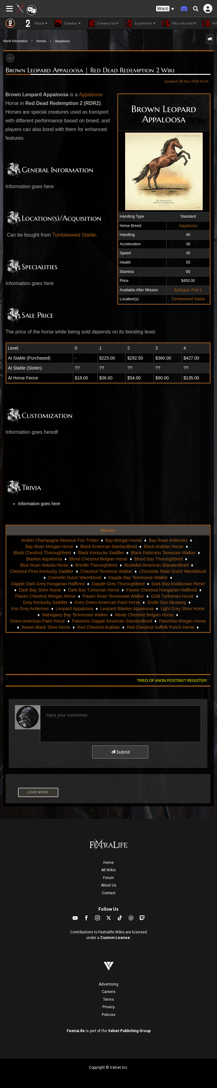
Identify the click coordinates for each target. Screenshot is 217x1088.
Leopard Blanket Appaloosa (126, 608)
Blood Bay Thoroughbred (158, 558)
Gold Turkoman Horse (172, 596)
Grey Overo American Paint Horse (107, 602)
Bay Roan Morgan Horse (49, 546)
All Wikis (108, 870)
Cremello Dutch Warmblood (74, 577)
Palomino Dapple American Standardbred (112, 621)
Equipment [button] (140, 23)
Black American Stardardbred (108, 546)
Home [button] (35, 23)
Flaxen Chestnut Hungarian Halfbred (161, 589)
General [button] (67, 23)
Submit (120, 752)
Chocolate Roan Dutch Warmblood (172, 571)
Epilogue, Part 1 (188, 290)
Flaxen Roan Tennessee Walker (113, 596)
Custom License (115, 938)
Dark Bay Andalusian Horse (178, 583)
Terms (108, 999)
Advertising (108, 984)
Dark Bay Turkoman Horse (93, 589)
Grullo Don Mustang (166, 602)
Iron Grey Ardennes (30, 608)
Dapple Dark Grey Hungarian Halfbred (47, 583)
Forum (108, 878)
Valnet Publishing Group (129, 1031)
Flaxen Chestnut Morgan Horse (45, 596)
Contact (108, 893)
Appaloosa (62, 41)
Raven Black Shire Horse (46, 627)
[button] (165, 8)
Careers (108, 992)
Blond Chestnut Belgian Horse (98, 558)
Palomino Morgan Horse (182, 621)
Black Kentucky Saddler (101, 552)
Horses (41, 41)
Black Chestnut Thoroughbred (42, 552)
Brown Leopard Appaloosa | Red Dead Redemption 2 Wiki (90, 70)
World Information (15, 41)
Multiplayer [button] (179, 23)
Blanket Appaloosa (44, 558)
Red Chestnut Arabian (98, 627)
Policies (108, 1015)
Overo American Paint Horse (37, 621)
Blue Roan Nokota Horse (44, 565)
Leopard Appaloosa (74, 608)
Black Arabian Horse (163, 546)
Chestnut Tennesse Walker (106, 571)
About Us (108, 885)
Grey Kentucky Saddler (45, 602)
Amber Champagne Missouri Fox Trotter (59, 540)
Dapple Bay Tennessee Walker (138, 577)
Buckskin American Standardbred (156, 565)
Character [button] (102, 23)
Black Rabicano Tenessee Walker (163, 552)
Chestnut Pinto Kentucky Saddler (41, 571)
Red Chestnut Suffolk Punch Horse (160, 627)
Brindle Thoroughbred (96, 565)
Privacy (108, 1007)
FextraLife (76, 1031)
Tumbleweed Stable (188, 299)
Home (108, 862)
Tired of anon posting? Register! (172, 680)
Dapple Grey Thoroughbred (118, 583)
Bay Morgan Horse (124, 540)
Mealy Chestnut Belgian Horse (144, 614)
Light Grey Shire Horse (182, 608)
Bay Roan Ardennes (168, 540)
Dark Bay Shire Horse (40, 589)
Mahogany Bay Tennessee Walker (75, 614)
